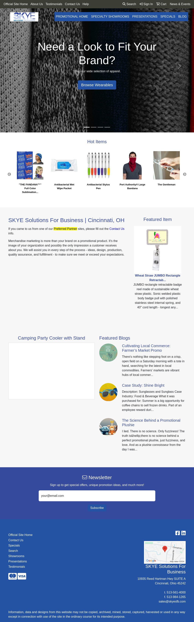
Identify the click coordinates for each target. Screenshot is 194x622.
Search (129, 4)
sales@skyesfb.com (172, 601)
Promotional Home (72, 16)
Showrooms (16, 556)
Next (185, 174)
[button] (14, 66)
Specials (167, 16)
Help (86, 4)
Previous (9, 174)
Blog (182, 16)
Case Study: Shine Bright (143, 385)
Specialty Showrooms (110, 16)
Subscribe (97, 507)
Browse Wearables (97, 85)
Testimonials (54, 4)
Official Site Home (16, 4)
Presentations (144, 16)
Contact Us (72, 4)
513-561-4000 (176, 592)
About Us (37, 4)
